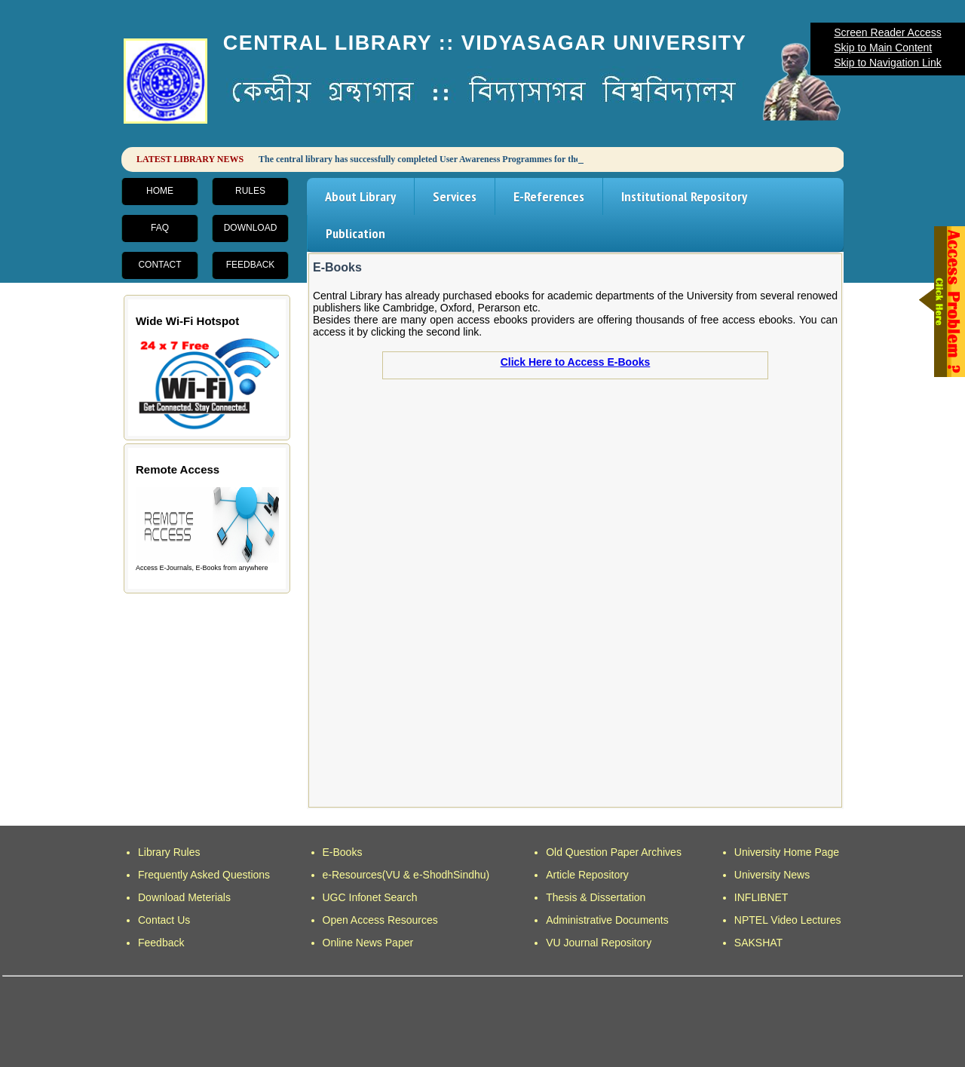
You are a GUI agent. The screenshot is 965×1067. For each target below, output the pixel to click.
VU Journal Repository (598, 943)
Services (454, 196)
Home (159, 190)
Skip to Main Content (883, 47)
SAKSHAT (758, 943)
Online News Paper (368, 943)
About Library (360, 196)
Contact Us (164, 920)
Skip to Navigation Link (887, 63)
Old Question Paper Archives (614, 852)
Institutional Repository (684, 196)
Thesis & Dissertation (595, 897)
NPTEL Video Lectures (787, 920)
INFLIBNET (761, 897)
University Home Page (786, 852)
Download (250, 227)
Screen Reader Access (887, 32)
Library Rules (169, 852)
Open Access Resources (380, 920)
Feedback (250, 264)
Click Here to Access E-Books (576, 362)
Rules (250, 190)
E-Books (343, 852)
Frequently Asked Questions (204, 875)
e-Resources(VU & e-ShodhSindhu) (406, 875)
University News (772, 875)
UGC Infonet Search (370, 897)
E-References (548, 196)
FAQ (160, 227)
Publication (355, 233)
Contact (159, 264)
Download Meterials (184, 897)
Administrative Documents (607, 920)
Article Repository (587, 875)
